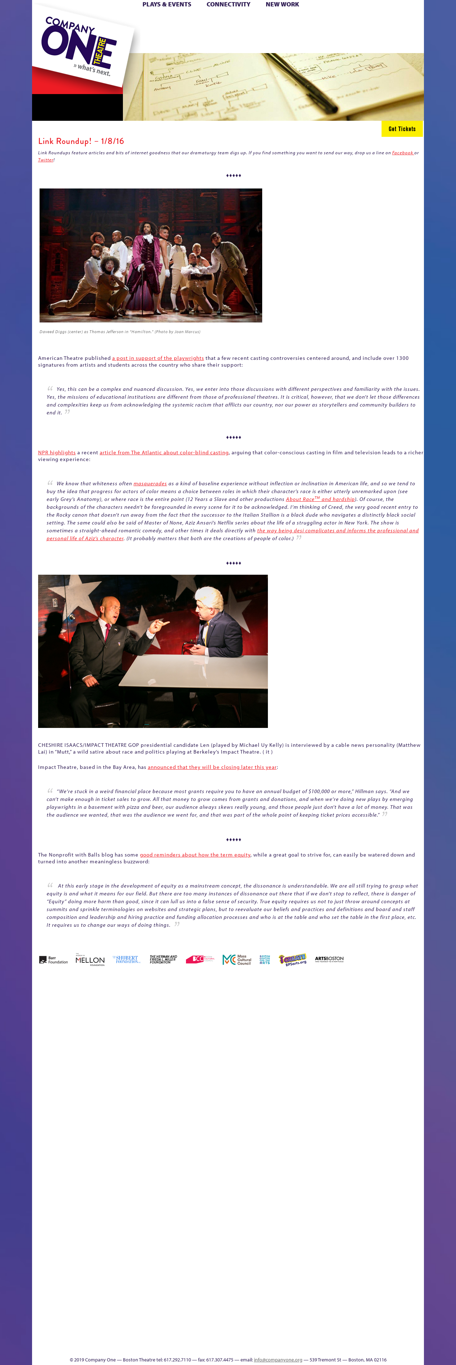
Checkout (312, 1035)
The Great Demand (72, 1335)
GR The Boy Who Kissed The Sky (384, 1003)
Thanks (330, 42)
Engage (301, 42)
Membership (136, 1153)
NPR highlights (57, 452)
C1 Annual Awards (370, 1335)
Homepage (44, 1153)
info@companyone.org (278, 1359)
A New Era (84, 1025)
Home (44, 21)
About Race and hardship (320, 499)
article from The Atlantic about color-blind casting (164, 452)
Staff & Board (369, 1142)
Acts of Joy (114, 1025)
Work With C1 (159, 1335)
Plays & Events (166, 4)
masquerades (150, 483)
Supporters (359, 1345)
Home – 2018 (413, 1025)
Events (295, 1345)
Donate (345, 21)
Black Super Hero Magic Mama (219, 1014)
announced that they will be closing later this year (212, 767)
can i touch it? (278, 1025)
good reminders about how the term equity (195, 854)
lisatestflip (119, 1153)
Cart (296, 21)
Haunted (401, 1035)
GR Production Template (373, 1025)
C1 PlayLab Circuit (297, 1185)
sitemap (197, 42)
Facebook (403, 152)
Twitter (45, 159)
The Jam (122, 42)
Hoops (60, 31)
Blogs (294, 1281)
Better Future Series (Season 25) (175, 1014)
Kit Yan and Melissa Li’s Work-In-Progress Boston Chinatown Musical (89, 1100)
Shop (356, 31)
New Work (282, 4)
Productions (255, 1345)
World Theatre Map (296, 1260)
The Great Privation (88, 1335)
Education (358, 1035)
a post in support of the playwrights (158, 358)
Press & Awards (404, 42)
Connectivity (228, 4)
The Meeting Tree (132, 1335)
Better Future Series (144, 1025)
